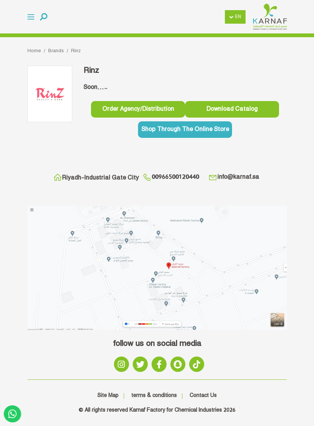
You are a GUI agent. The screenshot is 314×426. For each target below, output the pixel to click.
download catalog (232, 109)
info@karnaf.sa (233, 177)
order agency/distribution (138, 109)
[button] (43, 17)
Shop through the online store (185, 129)
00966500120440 (171, 177)
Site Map (107, 396)
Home (34, 51)
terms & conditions (154, 396)
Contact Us (203, 396)
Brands (56, 51)
